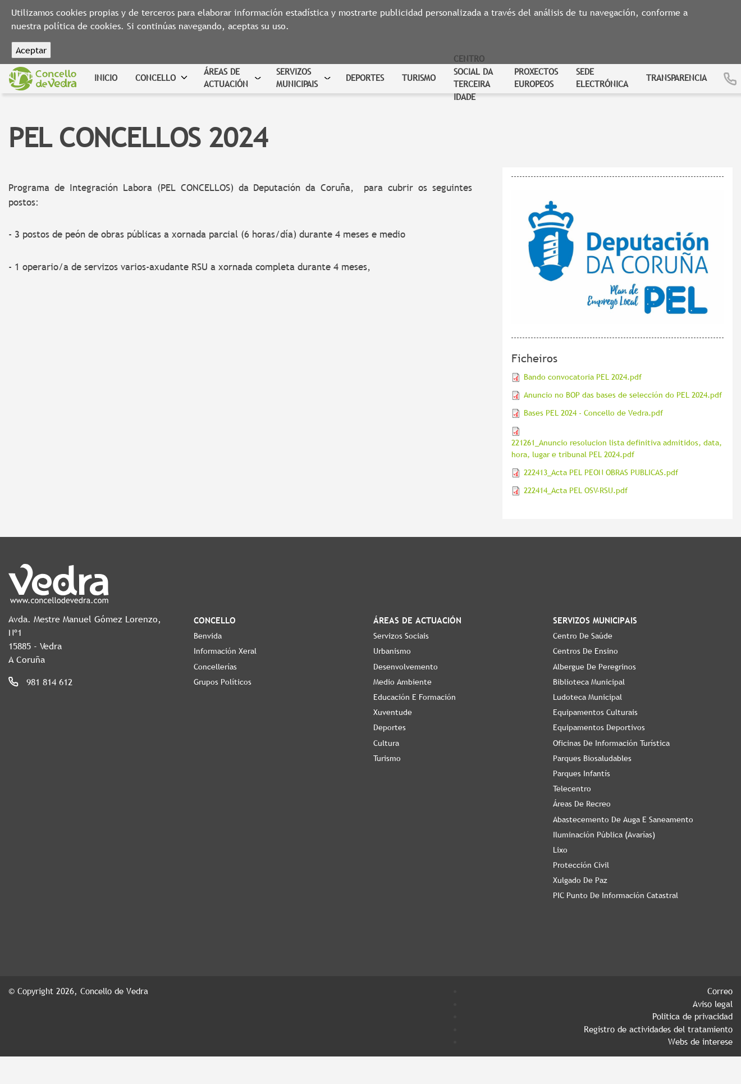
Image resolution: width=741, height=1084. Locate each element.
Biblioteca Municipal (589, 682)
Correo (720, 990)
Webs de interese (700, 1041)
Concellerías (215, 667)
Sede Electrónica (602, 78)
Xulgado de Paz (580, 880)
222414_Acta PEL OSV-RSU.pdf (576, 490)
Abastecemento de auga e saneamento (623, 819)
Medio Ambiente (402, 682)
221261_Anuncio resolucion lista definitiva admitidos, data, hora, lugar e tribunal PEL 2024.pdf (616, 448)
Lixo (560, 850)
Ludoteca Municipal (587, 697)
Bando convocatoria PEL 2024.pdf (583, 377)
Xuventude (392, 712)
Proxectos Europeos (536, 78)
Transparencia (676, 77)
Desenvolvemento (405, 667)
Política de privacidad (692, 1016)
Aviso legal (713, 1003)
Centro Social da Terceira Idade (473, 77)
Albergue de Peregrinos (594, 667)
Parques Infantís (581, 773)
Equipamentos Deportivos (599, 727)
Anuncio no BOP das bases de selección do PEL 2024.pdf (623, 395)
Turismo (419, 77)
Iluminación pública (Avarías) (604, 835)
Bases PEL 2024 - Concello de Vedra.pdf (593, 413)
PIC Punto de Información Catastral (615, 895)
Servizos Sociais (401, 636)
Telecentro (572, 789)
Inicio (105, 77)
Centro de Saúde (582, 636)
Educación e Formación (414, 697)
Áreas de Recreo (582, 804)
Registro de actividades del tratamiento (658, 1029)
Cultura (386, 743)
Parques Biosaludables (592, 758)
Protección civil (581, 865)
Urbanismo (392, 651)
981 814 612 (49, 682)
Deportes (365, 77)
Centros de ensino (585, 651)
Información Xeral (225, 651)
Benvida (208, 636)
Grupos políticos (222, 682)
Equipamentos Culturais (595, 712)
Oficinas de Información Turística (611, 743)
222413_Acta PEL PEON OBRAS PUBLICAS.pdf (601, 472)
